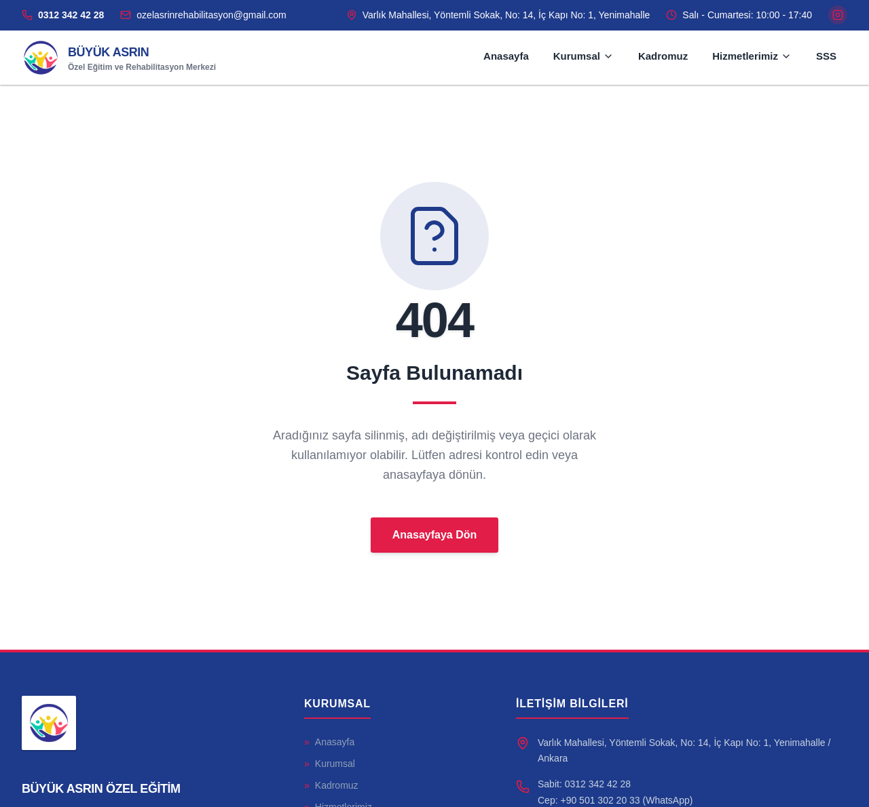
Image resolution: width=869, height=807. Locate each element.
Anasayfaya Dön (434, 534)
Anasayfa (506, 56)
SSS (826, 56)
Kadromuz (663, 56)
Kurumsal (583, 56)
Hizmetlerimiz (752, 56)
